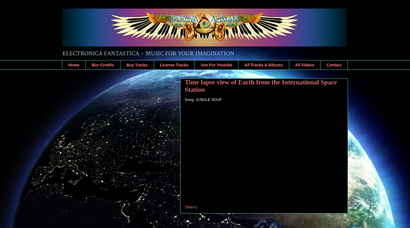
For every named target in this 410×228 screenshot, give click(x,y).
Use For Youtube (216, 65)
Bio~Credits (103, 65)
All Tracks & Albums (264, 65)
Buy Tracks (137, 65)
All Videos (304, 65)
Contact (334, 65)
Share (190, 207)
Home (73, 65)
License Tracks (174, 65)
